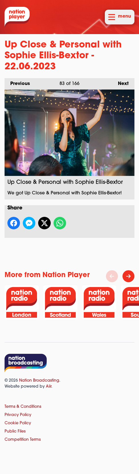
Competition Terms (23, 440)
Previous (17, 82)
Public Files (15, 431)
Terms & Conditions (23, 407)
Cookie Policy (18, 423)
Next (120, 82)
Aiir (48, 386)
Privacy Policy (18, 415)
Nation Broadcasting (39, 381)
